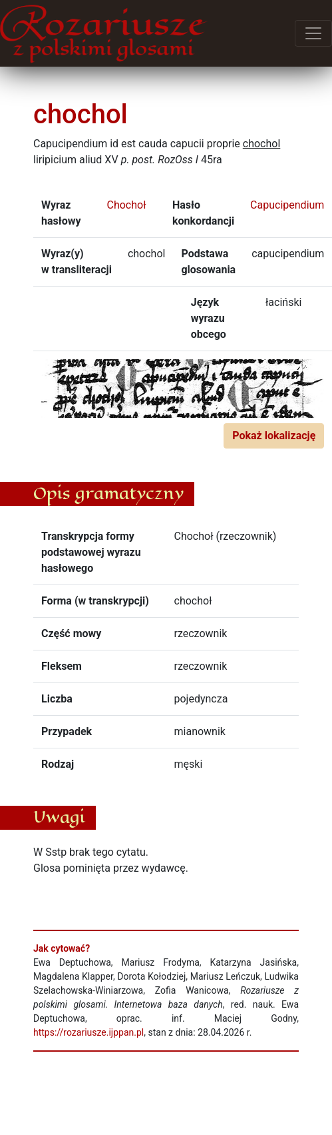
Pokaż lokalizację (273, 435)
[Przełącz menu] (313, 33)
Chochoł (126, 205)
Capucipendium (287, 205)
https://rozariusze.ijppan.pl (88, 1032)
